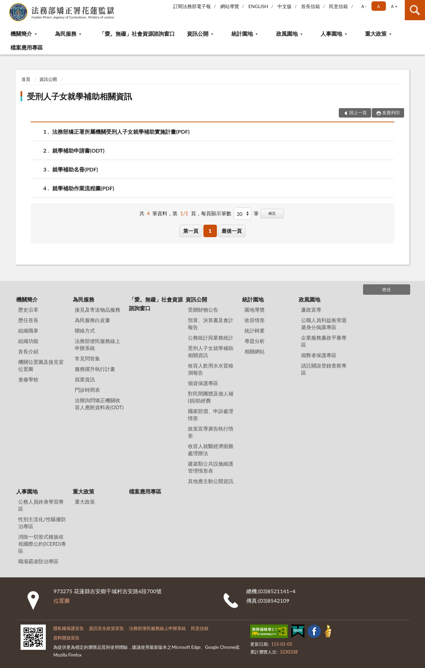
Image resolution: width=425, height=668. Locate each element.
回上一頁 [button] (358, 112)
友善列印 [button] (391, 112)
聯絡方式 (85, 330)
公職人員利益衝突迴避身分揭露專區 (324, 323)
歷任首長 (28, 320)
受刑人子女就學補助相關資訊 (79, 96)
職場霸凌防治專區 (38, 561)
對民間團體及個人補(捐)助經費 (210, 397)
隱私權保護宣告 (68, 628)
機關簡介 (21, 33)
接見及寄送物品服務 (97, 310)
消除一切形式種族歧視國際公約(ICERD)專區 (42, 544)
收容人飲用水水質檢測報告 (210, 369)
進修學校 (28, 379)
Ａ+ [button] (393, 6)
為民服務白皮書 (92, 320)
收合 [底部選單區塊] (386, 289)
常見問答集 (87, 358)
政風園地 (287, 33)
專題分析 (254, 341)
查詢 (415, 10)
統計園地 (242, 33)
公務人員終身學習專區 (41, 505)
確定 (272, 213)
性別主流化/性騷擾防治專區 (42, 522)
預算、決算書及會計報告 (210, 323)
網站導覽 (229, 6)
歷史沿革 (28, 310)
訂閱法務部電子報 (192, 6)
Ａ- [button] (363, 6)
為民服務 (65, 33)
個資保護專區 (203, 383)
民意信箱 (338, 6)
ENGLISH (258, 6)
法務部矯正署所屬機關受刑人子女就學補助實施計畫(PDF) (121, 131)
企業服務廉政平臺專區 (324, 341)
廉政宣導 (311, 310)
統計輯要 (254, 330)
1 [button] (209, 231)
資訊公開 (197, 33)
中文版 (284, 6)
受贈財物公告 (203, 310)
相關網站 (254, 351)
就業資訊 (85, 379)
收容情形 (254, 320)
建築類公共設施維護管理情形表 (210, 467)
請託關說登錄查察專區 (324, 369)
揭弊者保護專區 (318, 355)
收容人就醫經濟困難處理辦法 (210, 449)
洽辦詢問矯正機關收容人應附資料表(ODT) (99, 403)
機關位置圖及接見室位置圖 (41, 365)
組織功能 (28, 341)
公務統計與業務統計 (210, 338)
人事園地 (331, 33)
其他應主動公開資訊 (210, 481)
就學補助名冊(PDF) (75, 169)
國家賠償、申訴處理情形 (210, 414)
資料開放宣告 (66, 637)
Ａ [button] (378, 6)
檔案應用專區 (26, 47)
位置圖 (62, 600)
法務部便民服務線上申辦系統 (97, 344)
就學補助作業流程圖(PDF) (83, 188)
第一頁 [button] (190, 231)
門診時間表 (87, 390)
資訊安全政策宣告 (106, 628)
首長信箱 (310, 6)
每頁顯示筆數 (216, 213)
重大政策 (376, 33)
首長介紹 (28, 351)
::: (5, 5)
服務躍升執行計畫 (95, 369)
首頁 (26, 79)
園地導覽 (254, 310)
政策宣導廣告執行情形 (210, 432)
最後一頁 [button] (232, 231)
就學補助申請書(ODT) (78, 150)
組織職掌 (28, 330)
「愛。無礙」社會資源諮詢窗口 (137, 33)
